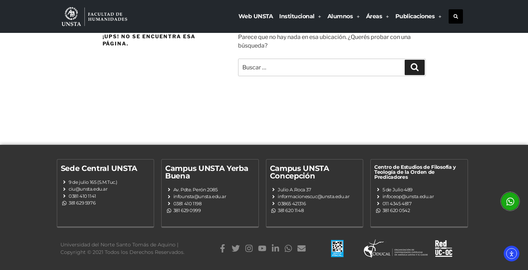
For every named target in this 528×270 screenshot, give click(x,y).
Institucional (300, 16)
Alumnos (343, 16)
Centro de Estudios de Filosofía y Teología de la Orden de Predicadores (415, 172)
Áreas (377, 16)
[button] (456, 16)
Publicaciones (418, 16)
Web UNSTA (255, 16)
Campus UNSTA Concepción (299, 172)
